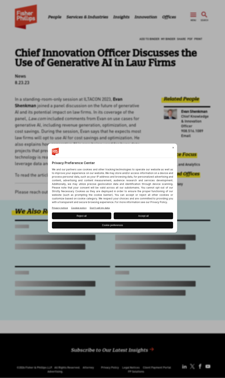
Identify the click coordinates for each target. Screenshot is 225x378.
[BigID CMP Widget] (112, 189)
